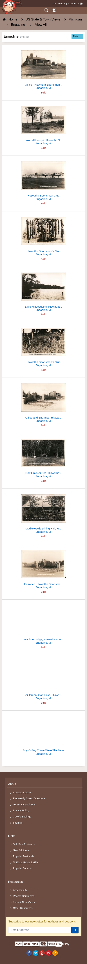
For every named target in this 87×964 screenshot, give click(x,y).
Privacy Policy (21, 810)
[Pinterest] (48, 953)
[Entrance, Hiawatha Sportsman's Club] (43, 568)
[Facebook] (29, 953)
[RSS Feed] (55, 953)
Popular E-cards (22, 868)
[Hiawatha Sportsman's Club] (43, 235)
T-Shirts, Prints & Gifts (26, 862)
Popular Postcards (23, 856)
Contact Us (73, 3)
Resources (15, 881)
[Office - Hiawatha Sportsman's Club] (43, 68)
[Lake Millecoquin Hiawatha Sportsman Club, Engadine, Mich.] (43, 124)
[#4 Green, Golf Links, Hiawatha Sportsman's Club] (43, 679)
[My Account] (54, 10)
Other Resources (23, 908)
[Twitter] (35, 953)
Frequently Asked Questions (29, 798)
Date (77, 36)
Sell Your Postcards (24, 844)
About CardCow (22, 792)
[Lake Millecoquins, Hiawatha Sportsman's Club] (43, 290)
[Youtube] (42, 953)
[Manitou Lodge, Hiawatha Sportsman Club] (43, 623)
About (12, 784)
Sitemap (18, 822)
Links (11, 836)
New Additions (21, 850)
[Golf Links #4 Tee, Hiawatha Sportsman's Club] (43, 457)
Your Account (58, 3)
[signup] (75, 930)
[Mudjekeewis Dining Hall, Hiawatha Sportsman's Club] (43, 512)
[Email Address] (39, 930)
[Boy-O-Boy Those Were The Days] (43, 734)
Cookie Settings (22, 816)
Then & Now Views (24, 902)
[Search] (46, 10)
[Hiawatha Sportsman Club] (43, 179)
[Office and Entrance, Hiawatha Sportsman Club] (43, 401)
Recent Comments (23, 896)
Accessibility (20, 890)
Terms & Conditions (24, 804)
